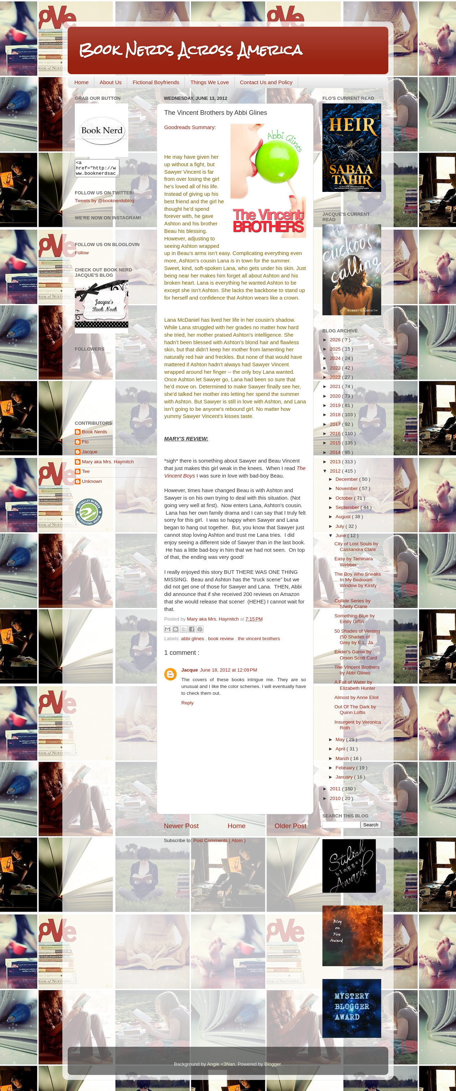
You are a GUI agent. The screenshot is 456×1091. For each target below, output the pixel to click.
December (347, 479)
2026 (336, 339)
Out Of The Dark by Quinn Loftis (355, 709)
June (341, 535)
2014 (336, 452)
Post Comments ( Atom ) (219, 840)
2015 (336, 442)
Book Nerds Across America (190, 50)
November (347, 488)
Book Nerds (94, 435)
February (346, 767)
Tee (86, 474)
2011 (336, 788)
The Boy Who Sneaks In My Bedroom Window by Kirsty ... (358, 582)
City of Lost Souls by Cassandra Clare (356, 546)
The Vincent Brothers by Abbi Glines (357, 669)
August (344, 516)
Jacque (189, 670)
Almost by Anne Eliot (357, 697)
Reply (187, 702)
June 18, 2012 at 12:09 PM (228, 670)
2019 (336, 405)
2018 (336, 414)
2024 (336, 358)
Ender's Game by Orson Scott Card (356, 654)
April (341, 748)
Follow (82, 256)
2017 (336, 424)
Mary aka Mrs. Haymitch (108, 465)
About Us (111, 82)
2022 (336, 377)
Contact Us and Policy (266, 82)
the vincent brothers (259, 638)
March (343, 758)
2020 (336, 396)
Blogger (272, 1064)
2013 (336, 461)
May (341, 739)
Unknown (92, 484)
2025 (336, 349)
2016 (336, 433)
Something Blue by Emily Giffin (355, 618)
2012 (336, 471)
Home (81, 82)
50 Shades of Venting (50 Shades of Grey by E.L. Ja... (357, 636)
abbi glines (193, 638)
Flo (85, 445)
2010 (336, 798)
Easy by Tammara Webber (354, 561)
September (348, 507)
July (341, 526)
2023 (336, 368)
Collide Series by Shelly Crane (352, 603)
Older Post (290, 826)
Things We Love (209, 82)
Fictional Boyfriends (156, 82)
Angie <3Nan (221, 1064)
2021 (336, 386)
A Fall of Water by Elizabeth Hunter (355, 684)
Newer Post (181, 826)
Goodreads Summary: (190, 127)
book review (221, 638)
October (345, 498)
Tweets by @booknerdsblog (104, 204)
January (345, 777)
